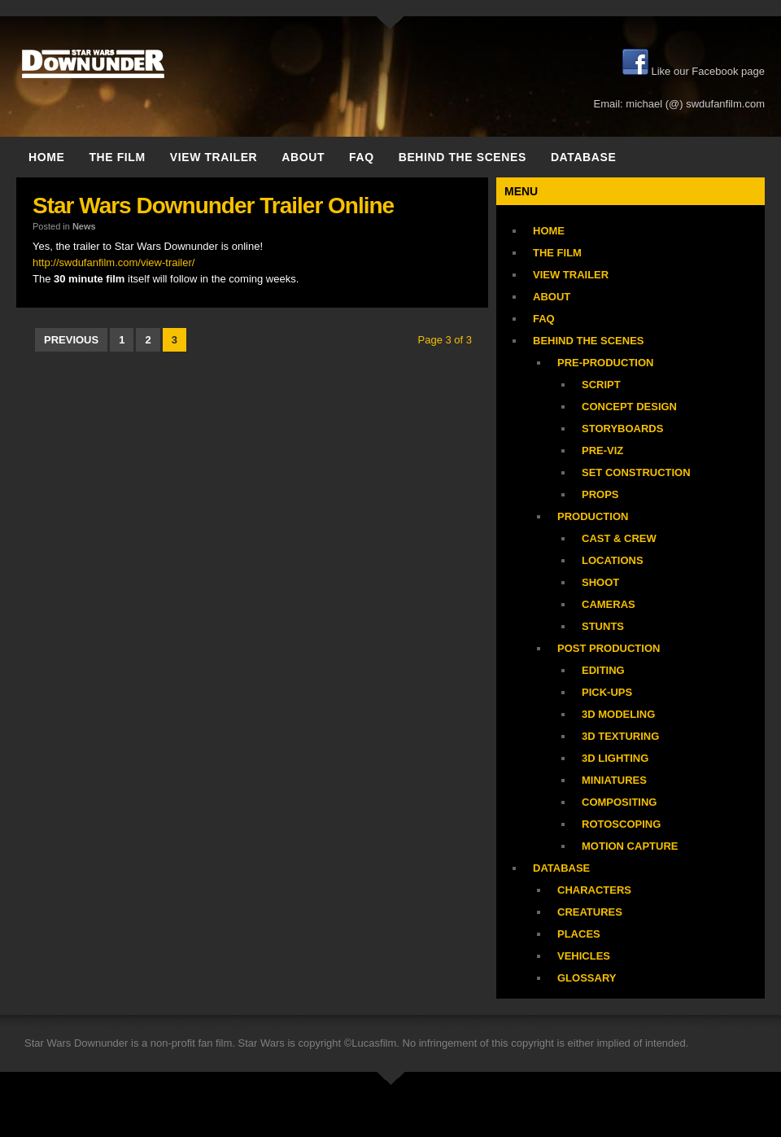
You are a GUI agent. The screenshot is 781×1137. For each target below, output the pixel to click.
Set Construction (636, 472)
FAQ (361, 157)
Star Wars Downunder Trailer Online (213, 205)
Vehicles (583, 956)
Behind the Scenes (462, 157)
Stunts (603, 626)
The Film (117, 157)
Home (46, 157)
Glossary (586, 978)
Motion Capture (630, 846)
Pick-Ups (607, 692)
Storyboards (622, 428)
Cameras (608, 604)
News (84, 226)
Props (600, 494)
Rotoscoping (621, 824)
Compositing (619, 802)
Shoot (600, 582)
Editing (603, 670)
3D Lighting (615, 758)
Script (601, 384)
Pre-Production (605, 362)
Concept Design (629, 406)
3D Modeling (618, 714)
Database (584, 157)
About (303, 157)
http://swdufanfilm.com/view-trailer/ (113, 262)
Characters (594, 890)
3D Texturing (620, 736)
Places (578, 934)
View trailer (214, 157)
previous (71, 340)
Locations (613, 560)
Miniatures (614, 780)
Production (592, 516)
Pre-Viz (602, 450)
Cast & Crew (619, 538)
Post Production (608, 648)
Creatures (589, 912)
